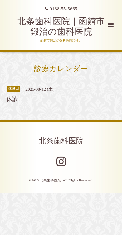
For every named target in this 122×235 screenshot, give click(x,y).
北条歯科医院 (61, 141)
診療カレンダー (61, 68)
